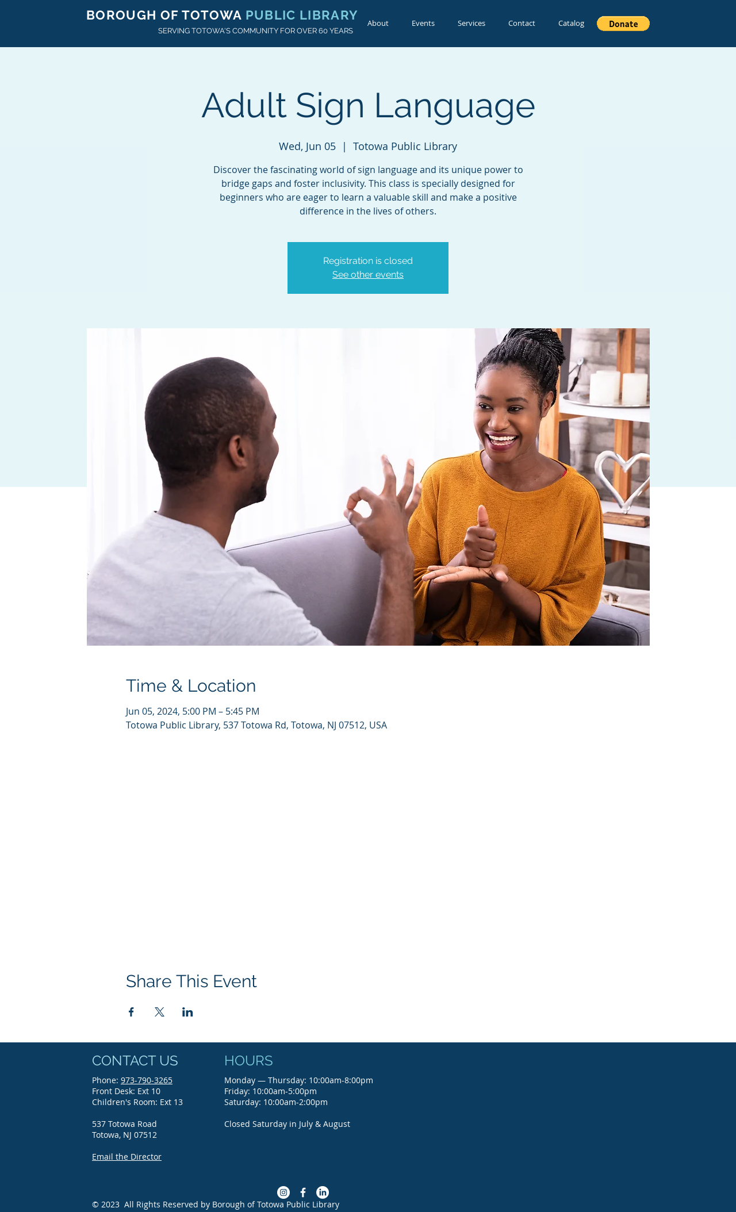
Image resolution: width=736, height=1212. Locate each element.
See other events (368, 274)
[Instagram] (283, 1192)
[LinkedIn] (322, 1192)
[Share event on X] (159, 1012)
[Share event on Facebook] (131, 1012)
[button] (623, 23)
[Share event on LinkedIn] (187, 1012)
